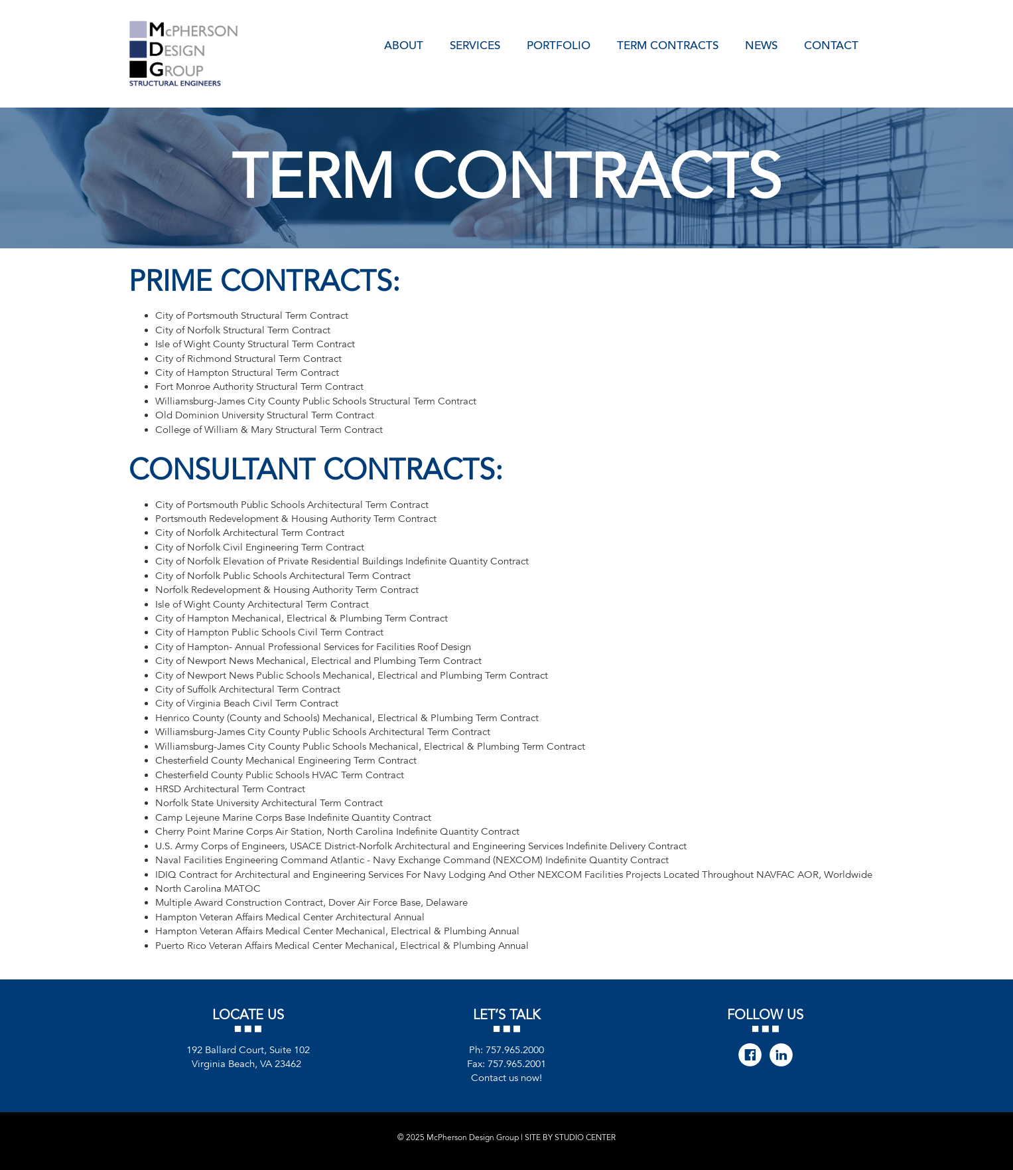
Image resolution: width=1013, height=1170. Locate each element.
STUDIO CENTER (585, 1137)
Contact (831, 44)
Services (475, 44)
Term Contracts (667, 44)
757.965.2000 (515, 1050)
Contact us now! (506, 1078)
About (403, 44)
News (761, 44)
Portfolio (558, 44)
